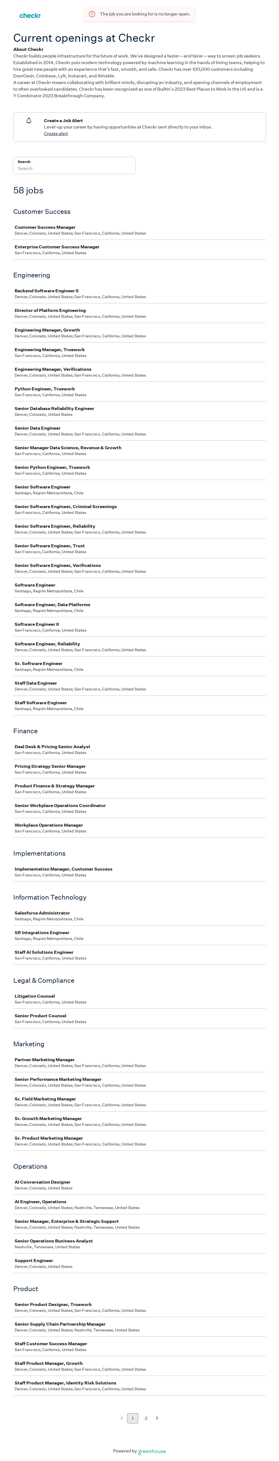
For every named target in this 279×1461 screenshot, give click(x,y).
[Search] (74, 169)
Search (24, 161)
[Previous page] (122, 1418)
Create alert (56, 133)
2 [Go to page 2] (146, 1418)
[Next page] (157, 1418)
